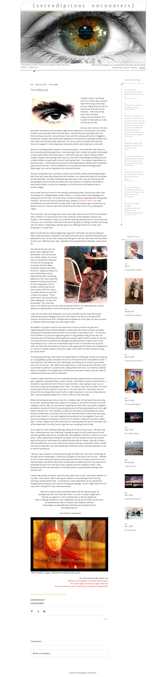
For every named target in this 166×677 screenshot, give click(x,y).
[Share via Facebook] (32, 611)
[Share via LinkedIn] (44, 611)
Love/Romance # (38, 599)
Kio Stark (142, 67)
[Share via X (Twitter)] (38, 611)
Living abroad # (37, 603)
